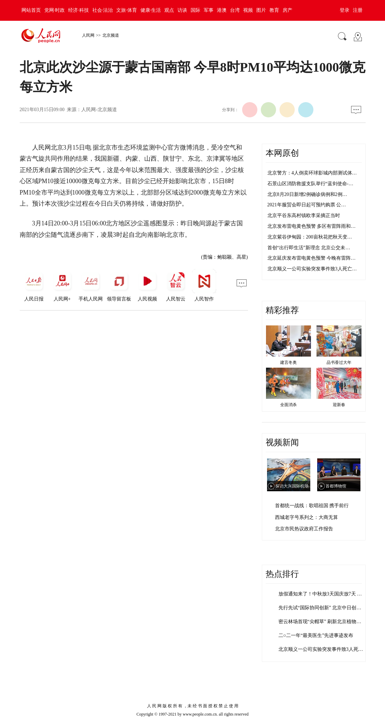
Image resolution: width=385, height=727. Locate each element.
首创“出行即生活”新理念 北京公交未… (308, 247)
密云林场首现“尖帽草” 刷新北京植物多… (322, 621)
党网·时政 (54, 10)
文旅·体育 (126, 10)
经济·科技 (78, 10)
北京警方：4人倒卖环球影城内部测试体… (312, 173)
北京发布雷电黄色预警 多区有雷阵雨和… (311, 226)
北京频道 (110, 35)
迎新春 (339, 404)
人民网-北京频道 (99, 109)
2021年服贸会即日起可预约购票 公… (306, 204)
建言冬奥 (288, 362)
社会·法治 (102, 10)
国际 (195, 10)
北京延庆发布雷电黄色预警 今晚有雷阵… (311, 258)
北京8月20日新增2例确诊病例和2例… (307, 194)
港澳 (222, 10)
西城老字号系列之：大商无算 (306, 517)
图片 (261, 10)
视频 (248, 10)
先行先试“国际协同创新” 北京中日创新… (322, 607)
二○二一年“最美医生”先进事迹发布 (316, 635)
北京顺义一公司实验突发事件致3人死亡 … (323, 649)
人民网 (88, 35)
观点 (169, 10)
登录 (344, 10)
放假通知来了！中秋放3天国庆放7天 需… (322, 593)
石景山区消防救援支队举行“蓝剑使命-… (310, 183)
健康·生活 (150, 10)
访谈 (182, 10)
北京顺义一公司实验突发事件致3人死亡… (312, 268)
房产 (287, 10)
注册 (358, 10)
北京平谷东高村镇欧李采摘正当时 (303, 215)
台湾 (235, 10)
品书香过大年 (339, 362)
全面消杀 (288, 404)
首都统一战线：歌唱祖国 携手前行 (312, 505)
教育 (274, 10)
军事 (208, 10)
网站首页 (31, 10)
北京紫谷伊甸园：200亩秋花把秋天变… (309, 237)
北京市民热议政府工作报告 (304, 528)
